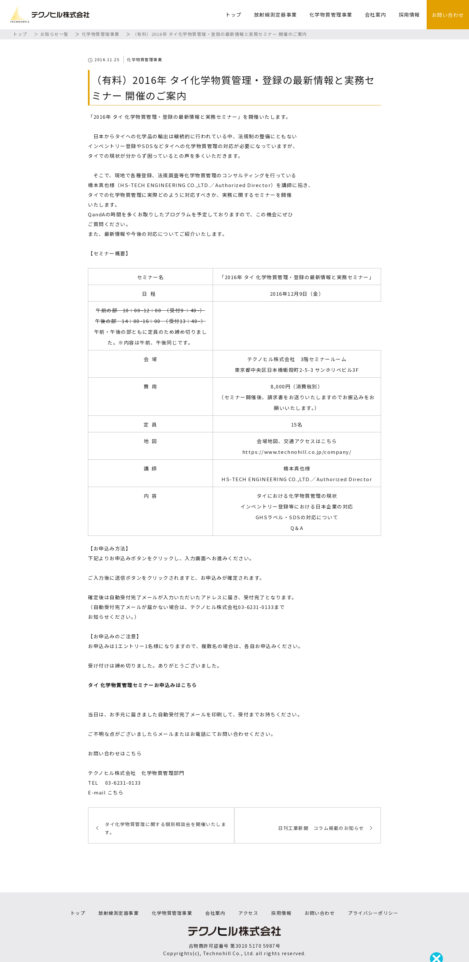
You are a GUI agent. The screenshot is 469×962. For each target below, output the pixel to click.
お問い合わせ (448, 14)
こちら (115, 792)
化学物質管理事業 (330, 14)
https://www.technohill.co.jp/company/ (297, 451)
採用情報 (409, 14)
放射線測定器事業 (275, 14)
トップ (233, 14)
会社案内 (375, 14)
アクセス (248, 913)
